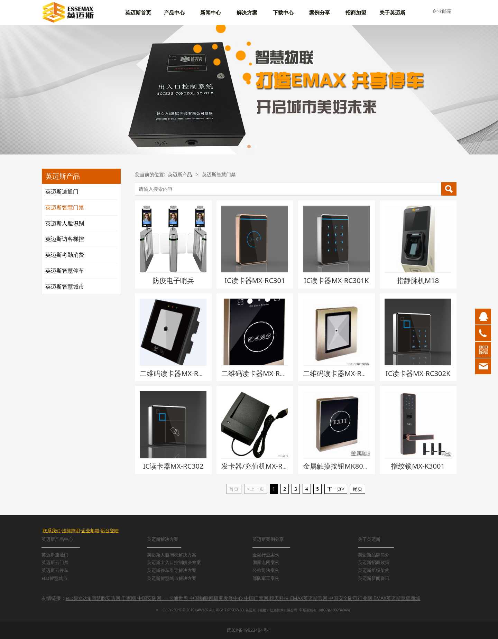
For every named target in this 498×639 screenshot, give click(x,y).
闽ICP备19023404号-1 (249, 630)
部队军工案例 (265, 578)
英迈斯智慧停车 (64, 270)
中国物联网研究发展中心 (216, 598)
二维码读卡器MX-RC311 (340, 373)
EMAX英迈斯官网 (309, 598)
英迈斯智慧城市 (64, 286)
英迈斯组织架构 (373, 570)
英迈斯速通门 (62, 191)
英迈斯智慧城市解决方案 (171, 578)
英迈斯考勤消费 (64, 255)
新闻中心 (210, 12)
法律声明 (71, 531)
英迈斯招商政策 (373, 562)
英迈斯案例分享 (268, 539)
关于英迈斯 (392, 12)
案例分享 (319, 12)
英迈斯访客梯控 (64, 239)
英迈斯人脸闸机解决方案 (171, 555)
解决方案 (247, 12)
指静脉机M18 (418, 280)
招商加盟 (355, 12)
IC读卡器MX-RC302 (173, 466)
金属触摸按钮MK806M (338, 466)
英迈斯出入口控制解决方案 (174, 562)
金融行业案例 (265, 555)
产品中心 (174, 12)
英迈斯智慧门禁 (64, 207)
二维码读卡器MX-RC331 (177, 373)
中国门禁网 (256, 598)
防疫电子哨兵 (173, 280)
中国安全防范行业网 (350, 598)
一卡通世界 (176, 598)
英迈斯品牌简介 (373, 555)
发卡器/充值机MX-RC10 (258, 466)
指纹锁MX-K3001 (417, 466)
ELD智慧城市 (54, 578)
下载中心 (283, 12)
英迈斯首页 (138, 12)
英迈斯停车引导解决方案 (171, 570)
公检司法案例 (265, 570)
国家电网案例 (265, 562)
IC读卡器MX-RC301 (254, 280)
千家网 (128, 598)
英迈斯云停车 (55, 570)
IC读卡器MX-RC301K (336, 280)
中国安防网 (149, 598)
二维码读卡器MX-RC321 (258, 373)
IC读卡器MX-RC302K (418, 373)
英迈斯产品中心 (57, 539)
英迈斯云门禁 (55, 562)
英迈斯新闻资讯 (373, 578)
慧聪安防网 (108, 598)
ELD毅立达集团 (81, 598)
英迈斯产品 (180, 174)
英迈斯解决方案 (162, 539)
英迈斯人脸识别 (64, 223)
